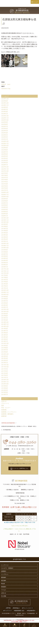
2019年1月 (4, 241)
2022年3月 (4, 160)
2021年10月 (5, 171)
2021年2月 (4, 188)
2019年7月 (4, 228)
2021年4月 (4, 184)
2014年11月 (5, 324)
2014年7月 (4, 330)
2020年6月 (4, 205)
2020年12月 (5, 192)
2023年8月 (4, 124)
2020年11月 (5, 194)
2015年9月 (4, 313)
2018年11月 (5, 245)
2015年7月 (4, 318)
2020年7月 (4, 203)
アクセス (3, 590)
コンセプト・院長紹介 (7, 568)
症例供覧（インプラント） (9, 412)
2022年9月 (4, 147)
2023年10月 (5, 120)
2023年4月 (4, 133)
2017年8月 (4, 277)
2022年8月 (4, 150)
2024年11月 (5, 105)
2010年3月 (4, 390)
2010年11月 (5, 382)
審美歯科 (3, 577)
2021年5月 (4, 181)
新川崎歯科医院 (19, 481)
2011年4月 (4, 373)
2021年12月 (5, 167)
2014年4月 (4, 337)
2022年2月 (4, 162)
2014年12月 (5, 322)
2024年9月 (4, 107)
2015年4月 (4, 320)
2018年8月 (4, 252)
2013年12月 (5, 343)
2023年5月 (4, 130)
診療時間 (5, 625)
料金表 (3, 583)
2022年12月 (5, 141)
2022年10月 (5, 145)
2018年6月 (4, 256)
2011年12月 (5, 365)
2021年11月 (5, 169)
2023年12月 (5, 116)
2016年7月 (4, 301)
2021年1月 (4, 190)
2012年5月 (4, 356)
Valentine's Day (5, 88)
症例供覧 (3, 410)
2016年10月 (5, 294)
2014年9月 (4, 328)
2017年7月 (4, 279)
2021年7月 (4, 177)
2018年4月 (4, 260)
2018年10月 (5, 247)
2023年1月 (4, 139)
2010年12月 (5, 379)
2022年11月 (5, 143)
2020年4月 (4, 209)
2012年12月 (5, 354)
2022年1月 (4, 164)
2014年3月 (4, 339)
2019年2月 (4, 239)
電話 (24, 625)
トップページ (4, 565)
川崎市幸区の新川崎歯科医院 (8, 423)
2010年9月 (4, 386)
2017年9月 (4, 275)
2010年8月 (4, 388)
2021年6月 (4, 179)
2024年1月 (4, 113)
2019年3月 (4, 237)
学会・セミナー (5, 407)
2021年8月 (4, 175)
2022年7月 (4, 152)
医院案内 (3, 587)
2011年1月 (4, 377)
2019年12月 (5, 218)
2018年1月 (4, 267)
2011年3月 (4, 375)
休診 (2, 405)
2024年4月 (4, 111)
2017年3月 (4, 286)
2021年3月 (4, 186)
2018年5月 (4, 258)
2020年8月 (4, 201)
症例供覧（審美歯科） (7, 414)
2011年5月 (4, 371)
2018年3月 (4, 262)
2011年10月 (5, 367)
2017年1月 (4, 288)
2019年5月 (4, 233)
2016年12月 (5, 290)
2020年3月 (4, 211)
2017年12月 (5, 269)
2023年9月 (4, 122)
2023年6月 (4, 128)
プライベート (5, 403)
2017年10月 (5, 273)
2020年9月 (4, 199)
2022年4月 (4, 158)
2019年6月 (4, 230)
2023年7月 (4, 126)
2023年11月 (5, 118)
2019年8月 (4, 226)
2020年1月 (4, 216)
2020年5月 (4, 207)
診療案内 (3, 571)
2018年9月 (4, 250)
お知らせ (3, 401)
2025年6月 (4, 101)
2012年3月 (4, 360)
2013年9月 (4, 345)
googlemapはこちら (19, 559)
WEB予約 (15, 625)
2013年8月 (4, 347)
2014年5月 (4, 335)
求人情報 (3, 596)
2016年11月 (5, 292)
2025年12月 (5, 99)
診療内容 (3, 416)
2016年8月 (4, 298)
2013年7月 (4, 350)
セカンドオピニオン (34, 626)
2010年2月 (4, 392)
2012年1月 (4, 362)
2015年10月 (5, 311)
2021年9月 (4, 173)
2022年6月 (4, 154)
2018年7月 (4, 254)
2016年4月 (4, 305)
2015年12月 (5, 309)
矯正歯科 (3, 580)
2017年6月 (4, 281)
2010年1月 (4, 394)
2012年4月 (4, 358)
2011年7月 (4, 369)
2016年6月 (4, 303)
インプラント (4, 574)
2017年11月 (5, 271)
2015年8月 (4, 316)
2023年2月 (4, 137)
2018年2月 (4, 264)
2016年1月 (4, 307)
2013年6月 (4, 352)
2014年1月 (4, 341)
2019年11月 (5, 220)
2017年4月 (4, 284)
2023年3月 (4, 135)
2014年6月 (4, 333)
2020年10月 (5, 196)
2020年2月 (4, 213)
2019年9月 (4, 224)
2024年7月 (4, 109)
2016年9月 (4, 296)
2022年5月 (4, 156)
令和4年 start (5, 84)
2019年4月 (4, 235)
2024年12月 (5, 103)
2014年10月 (5, 326)
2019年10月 (5, 222)
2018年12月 (5, 243)
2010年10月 (5, 384)
